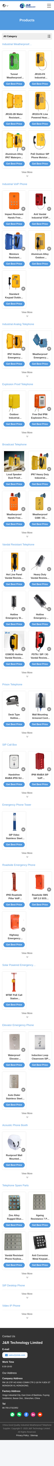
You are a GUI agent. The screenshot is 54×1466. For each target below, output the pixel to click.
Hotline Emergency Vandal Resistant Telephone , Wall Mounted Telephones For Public (40, 629)
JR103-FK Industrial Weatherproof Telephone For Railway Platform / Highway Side (40, 77)
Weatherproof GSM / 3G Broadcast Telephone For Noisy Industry (40, 527)
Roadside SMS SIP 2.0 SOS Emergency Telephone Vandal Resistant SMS (40, 915)
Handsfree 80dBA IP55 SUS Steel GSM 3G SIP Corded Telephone (14, 793)
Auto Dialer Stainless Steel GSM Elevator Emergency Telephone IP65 (14, 1120)
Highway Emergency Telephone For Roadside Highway (14, 956)
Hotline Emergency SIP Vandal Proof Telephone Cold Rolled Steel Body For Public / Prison (14, 629)
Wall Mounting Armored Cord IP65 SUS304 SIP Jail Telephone (40, 732)
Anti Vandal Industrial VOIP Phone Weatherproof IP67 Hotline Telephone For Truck (40, 220)
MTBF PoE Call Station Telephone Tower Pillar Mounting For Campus (14, 1017)
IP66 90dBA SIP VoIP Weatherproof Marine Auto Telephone (39, 793)
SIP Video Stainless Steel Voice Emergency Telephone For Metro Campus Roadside (14, 854)
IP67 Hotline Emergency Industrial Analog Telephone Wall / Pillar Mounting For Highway (14, 364)
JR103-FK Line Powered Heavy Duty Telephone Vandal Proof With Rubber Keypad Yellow (40, 118)
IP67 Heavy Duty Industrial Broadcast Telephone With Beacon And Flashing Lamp (40, 486)
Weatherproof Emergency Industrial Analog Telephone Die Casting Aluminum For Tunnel (40, 364)
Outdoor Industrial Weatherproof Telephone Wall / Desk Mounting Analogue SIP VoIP (14, 425)
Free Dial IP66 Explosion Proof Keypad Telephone (40, 425)
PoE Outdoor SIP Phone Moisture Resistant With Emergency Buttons (40, 159)
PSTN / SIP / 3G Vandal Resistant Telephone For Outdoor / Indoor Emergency (40, 670)
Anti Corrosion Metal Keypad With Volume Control (40, 1283)
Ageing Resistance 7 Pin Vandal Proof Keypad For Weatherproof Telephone (40, 1242)
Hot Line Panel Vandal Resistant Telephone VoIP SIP (14, 588)
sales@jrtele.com (15, 1381)
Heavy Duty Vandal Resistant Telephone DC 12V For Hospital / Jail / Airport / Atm (40, 588)
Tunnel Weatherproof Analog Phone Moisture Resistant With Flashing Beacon (14, 77)
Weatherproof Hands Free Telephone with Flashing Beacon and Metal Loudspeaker (14, 527)
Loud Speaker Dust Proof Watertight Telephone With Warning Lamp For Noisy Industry (14, 486)
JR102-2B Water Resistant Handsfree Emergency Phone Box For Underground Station (14, 118)
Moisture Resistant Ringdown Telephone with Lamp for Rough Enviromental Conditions (14, 261)
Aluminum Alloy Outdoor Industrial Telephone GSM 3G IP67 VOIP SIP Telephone (40, 261)
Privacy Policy (22, 1461)
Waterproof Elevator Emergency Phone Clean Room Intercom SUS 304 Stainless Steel (14, 1079)
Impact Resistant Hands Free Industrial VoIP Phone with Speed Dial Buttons (14, 220)
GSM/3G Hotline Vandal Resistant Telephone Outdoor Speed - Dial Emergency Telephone (14, 670)
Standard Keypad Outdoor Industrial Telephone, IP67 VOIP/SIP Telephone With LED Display (14, 302)
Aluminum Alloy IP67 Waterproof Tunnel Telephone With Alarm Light (14, 159)
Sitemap (34, 1461)
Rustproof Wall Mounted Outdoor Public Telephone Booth (14, 1181)
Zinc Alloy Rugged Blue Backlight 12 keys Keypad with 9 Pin (14, 1242)
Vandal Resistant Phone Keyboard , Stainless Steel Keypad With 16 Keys (14, 1283)
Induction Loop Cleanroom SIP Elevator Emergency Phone (40, 1079)
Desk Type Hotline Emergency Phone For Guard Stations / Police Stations (14, 732)
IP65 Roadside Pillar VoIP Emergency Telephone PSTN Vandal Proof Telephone (14, 915)
